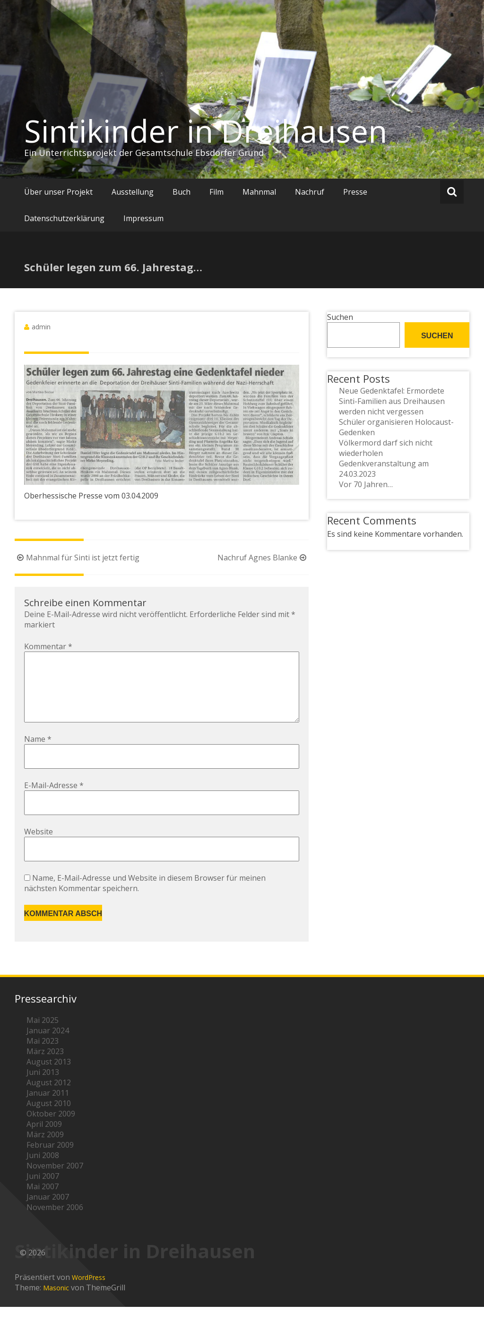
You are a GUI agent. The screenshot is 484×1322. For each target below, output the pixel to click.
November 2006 (54, 1222)
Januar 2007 (47, 1212)
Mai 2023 (42, 1056)
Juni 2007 (42, 1191)
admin (41, 326)
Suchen (340, 317)
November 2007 (54, 1181)
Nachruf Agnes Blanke (263, 557)
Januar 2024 (47, 1045)
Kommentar (48, 646)
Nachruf (309, 192)
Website (38, 846)
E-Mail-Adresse (54, 800)
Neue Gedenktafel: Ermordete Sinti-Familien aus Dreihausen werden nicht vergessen (392, 401)
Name (38, 754)
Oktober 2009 (50, 1129)
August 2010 (48, 1118)
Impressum (143, 218)
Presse (355, 192)
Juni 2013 (42, 1087)
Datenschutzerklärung (64, 218)
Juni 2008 (42, 1170)
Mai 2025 (42, 1035)
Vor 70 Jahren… (366, 484)
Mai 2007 (42, 1201)
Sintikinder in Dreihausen (205, 131)
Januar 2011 (47, 1108)
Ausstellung (133, 192)
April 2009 (44, 1139)
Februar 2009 (50, 1160)
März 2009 (45, 1149)
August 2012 (48, 1097)
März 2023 (45, 1066)
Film (216, 192)
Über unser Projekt (58, 192)
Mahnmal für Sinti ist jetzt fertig (77, 557)
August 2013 (48, 1077)
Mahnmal (259, 192)
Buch (181, 192)
